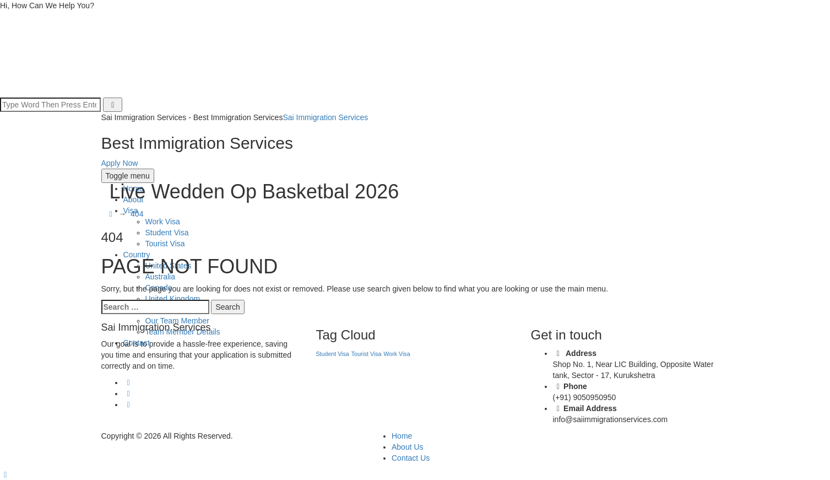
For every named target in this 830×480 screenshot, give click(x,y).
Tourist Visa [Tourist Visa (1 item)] (366, 353)
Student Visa (167, 232)
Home (402, 436)
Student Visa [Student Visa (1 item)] (332, 353)
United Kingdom (172, 298)
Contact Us (411, 458)
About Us (408, 447)
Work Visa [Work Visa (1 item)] (396, 353)
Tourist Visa (165, 243)
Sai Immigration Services (325, 117)
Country (136, 254)
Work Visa (162, 221)
